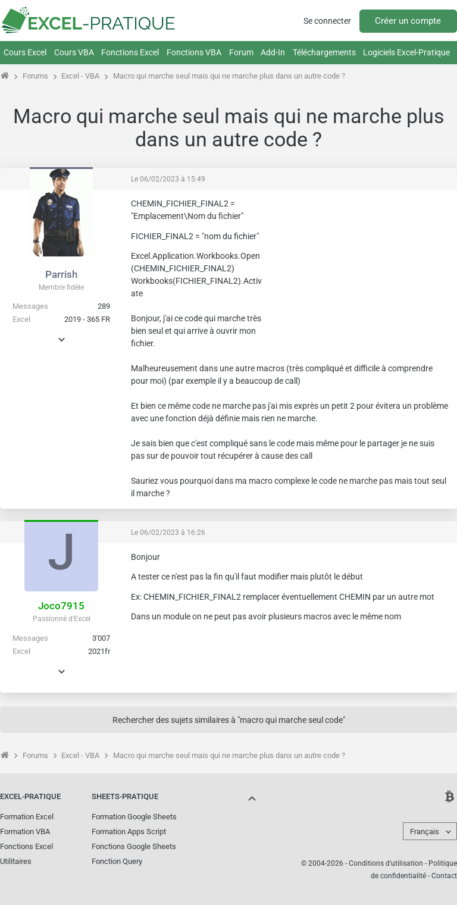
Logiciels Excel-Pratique (406, 52)
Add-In (273, 52)
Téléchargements (324, 52)
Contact (444, 876)
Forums (35, 75)
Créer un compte (408, 20)
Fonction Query (117, 861)
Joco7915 (61, 606)
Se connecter (327, 21)
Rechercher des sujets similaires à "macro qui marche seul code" (228, 720)
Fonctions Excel (130, 52)
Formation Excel (27, 816)
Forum (241, 52)
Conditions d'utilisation (386, 863)
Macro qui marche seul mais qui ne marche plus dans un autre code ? (229, 75)
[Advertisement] (359, 272)
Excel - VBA (80, 75)
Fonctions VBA (194, 52)
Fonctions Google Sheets (134, 846)
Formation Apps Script (129, 831)
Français (424, 831)
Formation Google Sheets (134, 816)
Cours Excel (25, 52)
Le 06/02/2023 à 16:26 (168, 532)
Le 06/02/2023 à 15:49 (168, 179)
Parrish (61, 274)
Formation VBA (25, 831)
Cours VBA (74, 52)
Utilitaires (16, 861)
